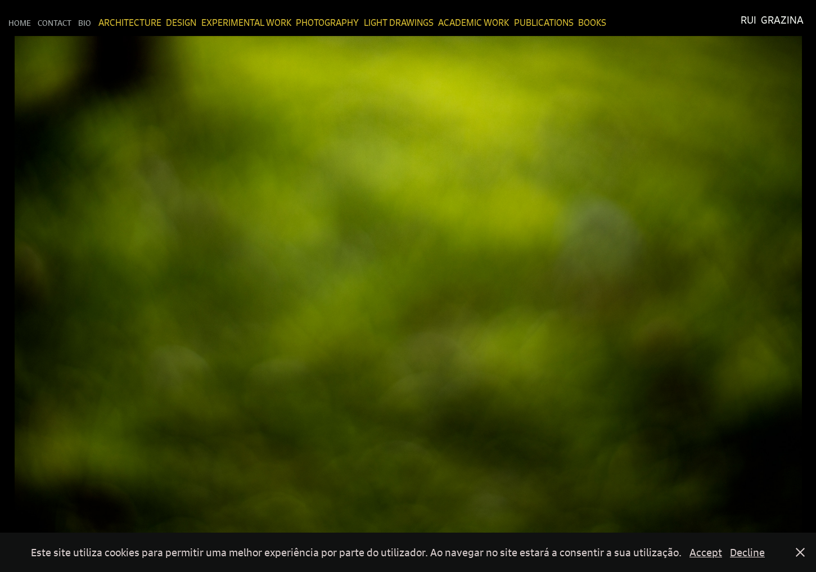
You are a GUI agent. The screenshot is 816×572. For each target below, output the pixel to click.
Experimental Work (246, 22)
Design (181, 22)
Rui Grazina (772, 19)
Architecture (129, 22)
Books (592, 22)
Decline (747, 552)
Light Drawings (399, 22)
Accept (705, 552)
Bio (84, 22)
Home (19, 22)
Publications (544, 22)
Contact (54, 22)
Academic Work (473, 22)
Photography (327, 22)
